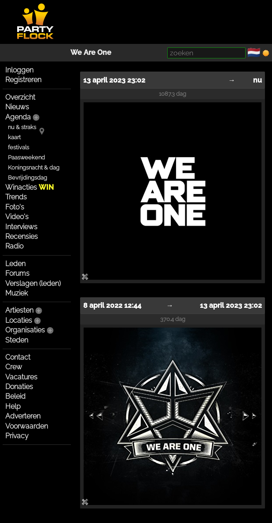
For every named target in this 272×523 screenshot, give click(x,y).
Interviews (21, 227)
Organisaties (25, 330)
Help (13, 406)
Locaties (18, 320)
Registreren (23, 80)
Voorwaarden (26, 426)
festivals (18, 147)
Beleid (15, 396)
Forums (17, 273)
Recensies (21, 236)
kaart (14, 137)
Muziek (16, 293)
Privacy (17, 436)
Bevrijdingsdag (27, 177)
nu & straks (22, 127)
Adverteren (22, 416)
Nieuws (17, 107)
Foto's (14, 207)
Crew (13, 367)
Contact (17, 357)
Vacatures (21, 377)
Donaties (19, 386)
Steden (16, 340)
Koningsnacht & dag (33, 167)
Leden (15, 264)
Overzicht (20, 97)
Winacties (29, 187)
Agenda (18, 117)
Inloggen (19, 70)
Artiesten (19, 310)
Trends (16, 197)
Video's (17, 217)
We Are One (90, 52)
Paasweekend (26, 157)
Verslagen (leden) (33, 283)
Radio (14, 246)
